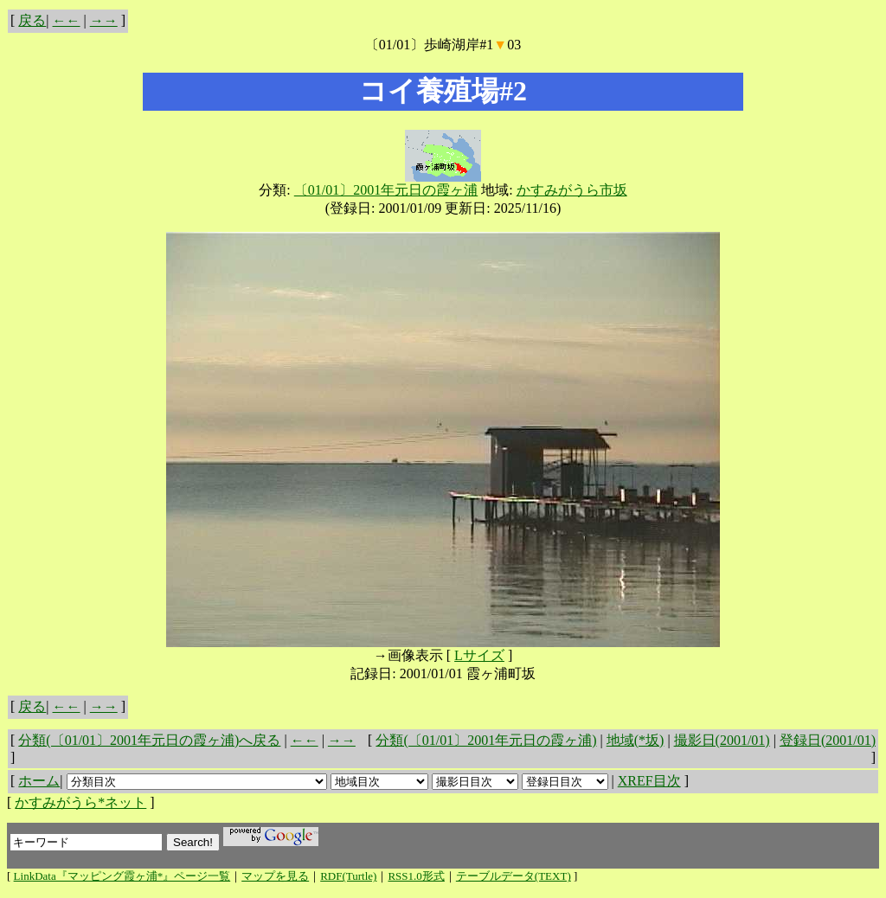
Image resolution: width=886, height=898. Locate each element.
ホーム (39, 780)
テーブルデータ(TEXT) (513, 875)
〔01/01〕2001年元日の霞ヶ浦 (386, 190)
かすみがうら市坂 (572, 190)
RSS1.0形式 (416, 875)
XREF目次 (649, 780)
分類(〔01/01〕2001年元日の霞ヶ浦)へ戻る (149, 740)
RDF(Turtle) (348, 875)
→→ (104, 20)
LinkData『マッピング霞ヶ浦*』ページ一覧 (122, 875)
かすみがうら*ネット (80, 802)
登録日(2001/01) (828, 740)
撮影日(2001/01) (722, 740)
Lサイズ (479, 655)
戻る (32, 20)
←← (66, 20)
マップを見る (275, 875)
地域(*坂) (635, 740)
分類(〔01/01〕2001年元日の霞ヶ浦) (486, 740)
